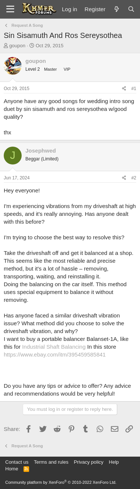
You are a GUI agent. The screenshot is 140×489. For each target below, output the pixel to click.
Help (114, 462)
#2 (133, 177)
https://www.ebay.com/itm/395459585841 (55, 354)
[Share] (124, 88)
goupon (17, 45)
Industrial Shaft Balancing (53, 346)
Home (11, 469)
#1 (133, 88)
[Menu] (10, 9)
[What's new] (116, 9)
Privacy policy (88, 462)
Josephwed (40, 150)
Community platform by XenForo (60, 482)
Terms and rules (51, 462)
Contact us (16, 462)
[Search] (131, 9)
